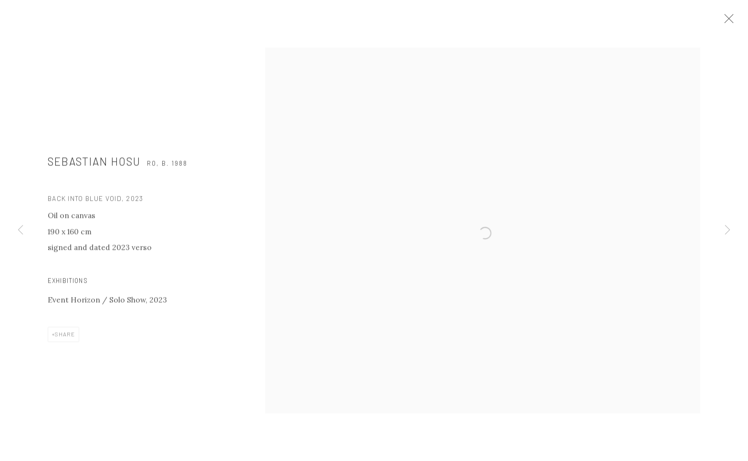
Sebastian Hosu (94, 167)
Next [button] (727, 230)
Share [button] (65, 340)
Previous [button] (20, 230)
